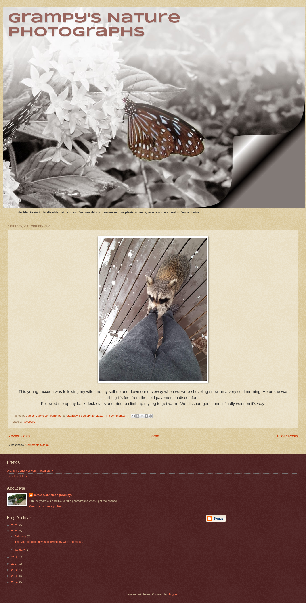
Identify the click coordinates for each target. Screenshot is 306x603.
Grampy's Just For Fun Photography (30, 470)
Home (154, 436)
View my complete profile (45, 506)
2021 (14, 531)
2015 (14, 576)
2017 (14, 563)
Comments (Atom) (37, 445)
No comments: (116, 415)
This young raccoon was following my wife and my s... (48, 541)
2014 (14, 582)
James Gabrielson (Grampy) (53, 495)
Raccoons (29, 421)
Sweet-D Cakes (17, 476)
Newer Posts (19, 436)
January (20, 549)
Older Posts (287, 436)
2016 (14, 570)
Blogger (173, 594)
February (21, 536)
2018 (14, 557)
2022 (14, 525)
